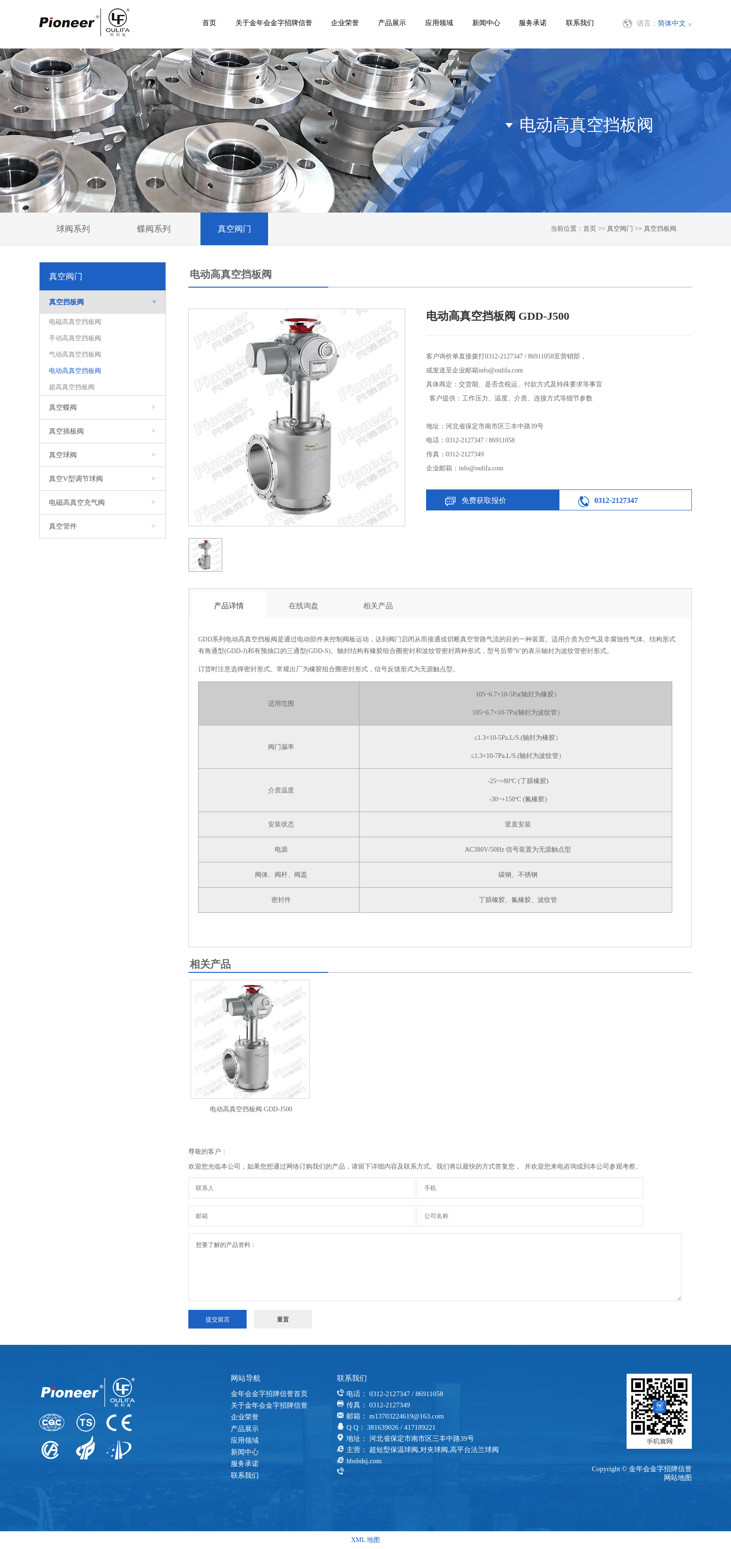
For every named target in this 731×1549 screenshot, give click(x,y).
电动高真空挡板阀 (75, 370)
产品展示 (392, 23)
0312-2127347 (616, 500)
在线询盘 (303, 606)
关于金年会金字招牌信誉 (273, 23)
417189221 (420, 1427)
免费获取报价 (484, 500)
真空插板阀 (102, 431)
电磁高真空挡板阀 (75, 321)
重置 (283, 1319)
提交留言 (218, 1319)
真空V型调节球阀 (102, 478)
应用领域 (439, 23)
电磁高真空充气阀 (102, 502)
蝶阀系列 (154, 229)
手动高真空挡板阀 (75, 338)
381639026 (383, 1427)
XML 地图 (365, 1539)
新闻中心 (486, 23)
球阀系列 (73, 229)
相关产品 (378, 606)
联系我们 (580, 23)
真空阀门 (234, 229)
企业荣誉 (345, 23)
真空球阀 (102, 455)
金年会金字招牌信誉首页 (269, 1394)
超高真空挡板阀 (72, 387)
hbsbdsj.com (363, 1461)
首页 (209, 23)
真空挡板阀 (660, 228)
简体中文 (672, 23)
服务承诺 (533, 23)
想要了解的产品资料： (435, 1267)
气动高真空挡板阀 (75, 354)
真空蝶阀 (102, 407)
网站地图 (678, 1477)
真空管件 (102, 526)
